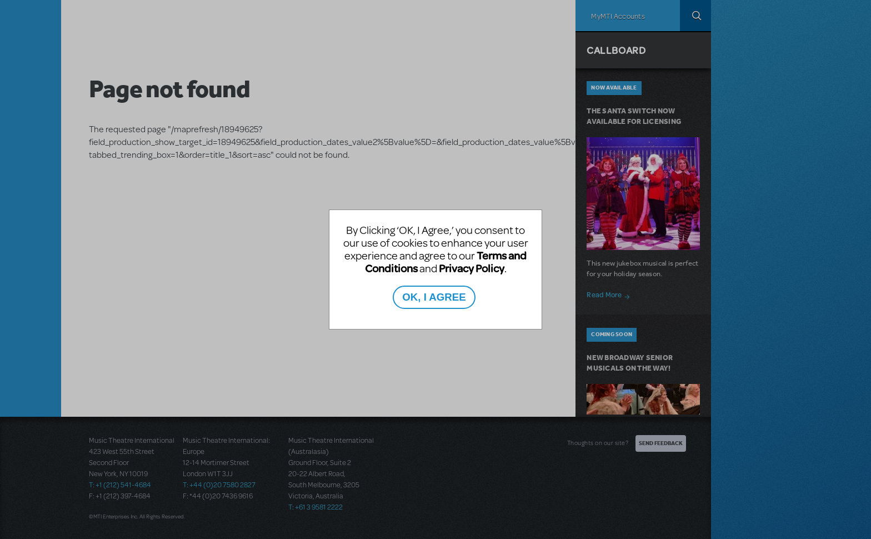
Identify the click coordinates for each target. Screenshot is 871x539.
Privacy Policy (471, 268)
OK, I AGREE (433, 297)
